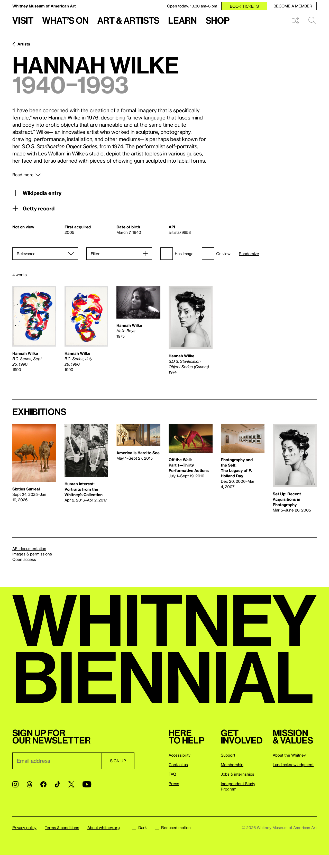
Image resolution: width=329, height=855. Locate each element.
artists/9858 (180, 232)
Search (312, 20)
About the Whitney (289, 755)
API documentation (29, 548)
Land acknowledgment (293, 764)
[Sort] (45, 253)
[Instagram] (15, 784)
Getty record (33, 208)
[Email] (57, 760)
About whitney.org (103, 827)
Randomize (249, 254)
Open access (24, 559)
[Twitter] (71, 784)
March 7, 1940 (128, 232)
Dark (139, 827)
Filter (95, 253)
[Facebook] (43, 784)
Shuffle (295, 20)
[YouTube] (86, 784)
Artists (23, 44)
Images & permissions (32, 554)
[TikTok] (57, 784)
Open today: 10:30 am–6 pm (192, 6)
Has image (177, 253)
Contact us (178, 764)
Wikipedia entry (36, 193)
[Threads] (29, 784)
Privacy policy (24, 827)
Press (174, 783)
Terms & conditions (62, 827)
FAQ (172, 774)
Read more (22, 174)
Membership (232, 764)
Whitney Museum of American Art (44, 6)
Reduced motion (173, 827)
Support (228, 755)
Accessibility (179, 755)
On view (216, 253)
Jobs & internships (237, 774)
